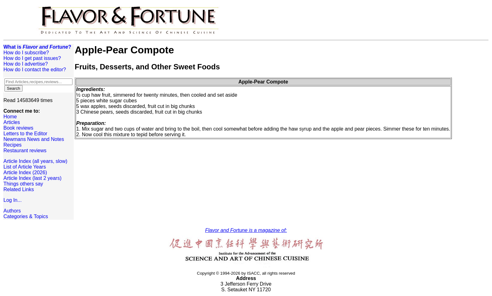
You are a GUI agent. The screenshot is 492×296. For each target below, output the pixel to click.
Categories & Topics (25, 216)
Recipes (12, 145)
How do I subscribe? (26, 52)
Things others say (23, 183)
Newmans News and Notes (33, 139)
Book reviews (18, 128)
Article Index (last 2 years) (32, 178)
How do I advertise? (25, 64)
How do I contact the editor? (34, 69)
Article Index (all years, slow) (35, 161)
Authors (12, 210)
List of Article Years (24, 167)
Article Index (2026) (25, 172)
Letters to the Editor (25, 133)
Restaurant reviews (24, 150)
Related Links (18, 189)
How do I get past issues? (32, 58)
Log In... (12, 200)
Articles (11, 122)
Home (10, 116)
